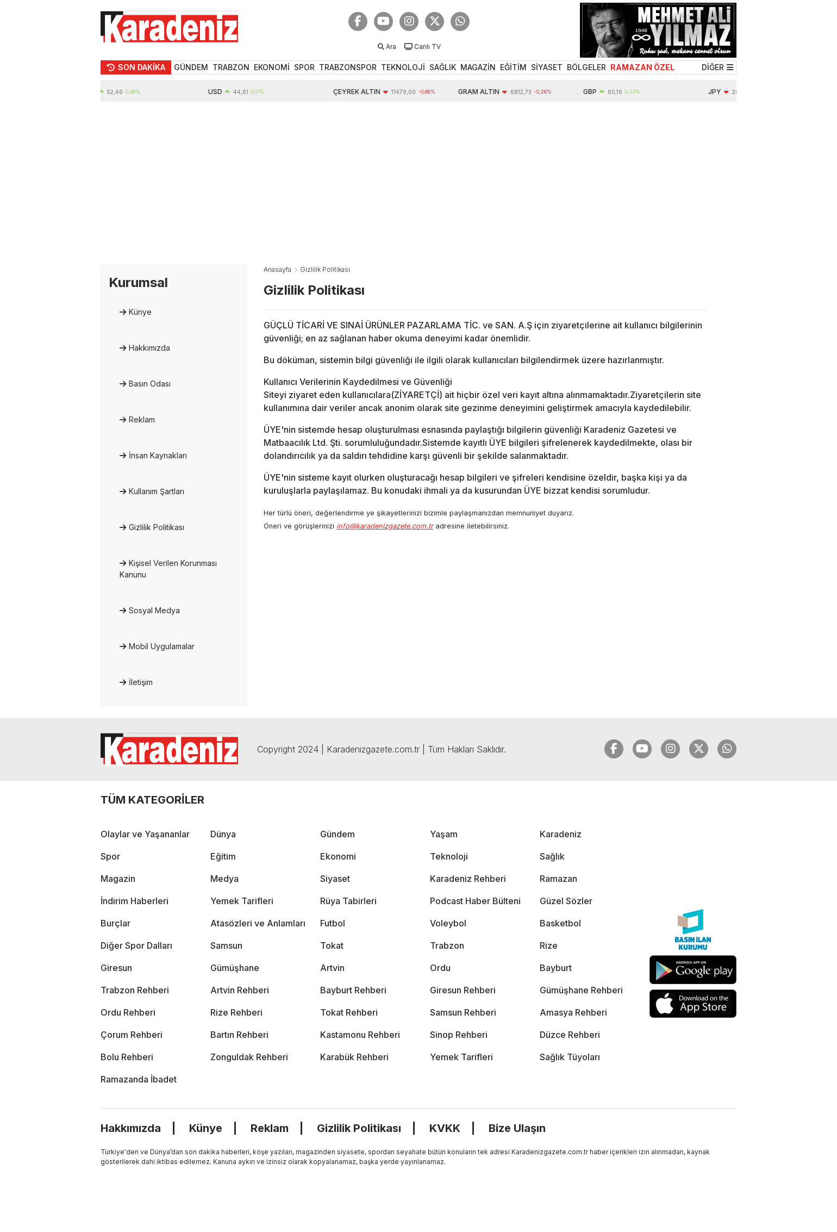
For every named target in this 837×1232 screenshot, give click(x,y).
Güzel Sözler (566, 900)
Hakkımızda (149, 347)
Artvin (332, 967)
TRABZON (231, 67)
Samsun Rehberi (463, 1012)
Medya (224, 878)
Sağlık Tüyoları (570, 1056)
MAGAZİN (478, 67)
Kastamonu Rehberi (360, 1034)
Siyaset (335, 878)
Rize (549, 945)
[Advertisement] (418, 183)
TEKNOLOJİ (403, 67)
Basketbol (560, 923)
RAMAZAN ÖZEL (642, 67)
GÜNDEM (191, 67)
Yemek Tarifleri (241, 900)
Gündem (337, 834)
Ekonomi (338, 856)
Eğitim (223, 856)
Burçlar (115, 923)
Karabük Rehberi (354, 1056)
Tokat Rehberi (349, 1012)
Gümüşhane (234, 967)
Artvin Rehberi (239, 990)
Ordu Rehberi (128, 1012)
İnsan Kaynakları (158, 455)
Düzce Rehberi (570, 1034)
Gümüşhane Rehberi (581, 990)
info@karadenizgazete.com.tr (384, 526)
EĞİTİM (513, 67)
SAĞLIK (442, 67)
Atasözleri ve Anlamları (257, 923)
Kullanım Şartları (156, 491)
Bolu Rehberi (127, 1056)
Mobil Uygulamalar (162, 646)
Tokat (331, 945)
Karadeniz (561, 834)
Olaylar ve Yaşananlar (145, 834)
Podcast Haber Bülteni (475, 900)
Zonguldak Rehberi (249, 1056)
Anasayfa (277, 269)
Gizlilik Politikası (156, 527)
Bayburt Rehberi (353, 990)
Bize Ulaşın (517, 1128)
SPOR (304, 67)
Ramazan (558, 878)
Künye (140, 311)
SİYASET (547, 67)
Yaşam (444, 834)
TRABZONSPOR (348, 67)
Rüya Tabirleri (348, 900)
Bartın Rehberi (239, 1034)
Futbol (332, 923)
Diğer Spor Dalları (136, 945)
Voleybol (448, 923)
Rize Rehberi (236, 1012)
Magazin (118, 878)
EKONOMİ (272, 67)
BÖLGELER (586, 67)
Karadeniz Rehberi (468, 878)
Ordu (440, 967)
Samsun (226, 945)
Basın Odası (150, 383)
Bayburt (556, 967)
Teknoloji (449, 856)
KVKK (444, 1128)
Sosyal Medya (154, 610)
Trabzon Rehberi (135, 990)
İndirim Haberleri (134, 900)
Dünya (223, 834)
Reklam (142, 419)
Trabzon (447, 945)
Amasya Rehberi (573, 1012)
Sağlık (552, 856)
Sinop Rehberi (459, 1034)
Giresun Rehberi (463, 990)
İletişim (141, 682)
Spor (110, 856)
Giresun (116, 967)
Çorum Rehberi (132, 1034)
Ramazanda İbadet (139, 1079)
